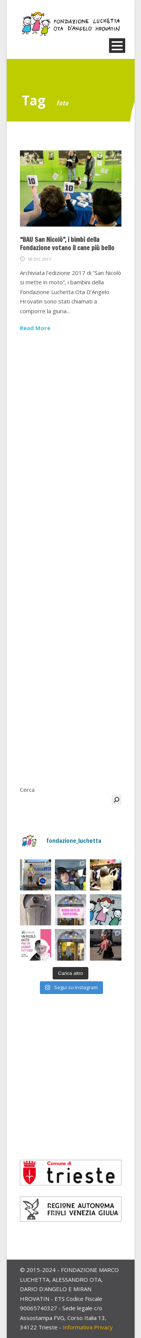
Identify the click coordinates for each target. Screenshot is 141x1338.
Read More (35, 328)
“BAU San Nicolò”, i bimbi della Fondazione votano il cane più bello (67, 243)
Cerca (27, 789)
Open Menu (117, 45)
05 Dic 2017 (39, 259)
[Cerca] (116, 800)
